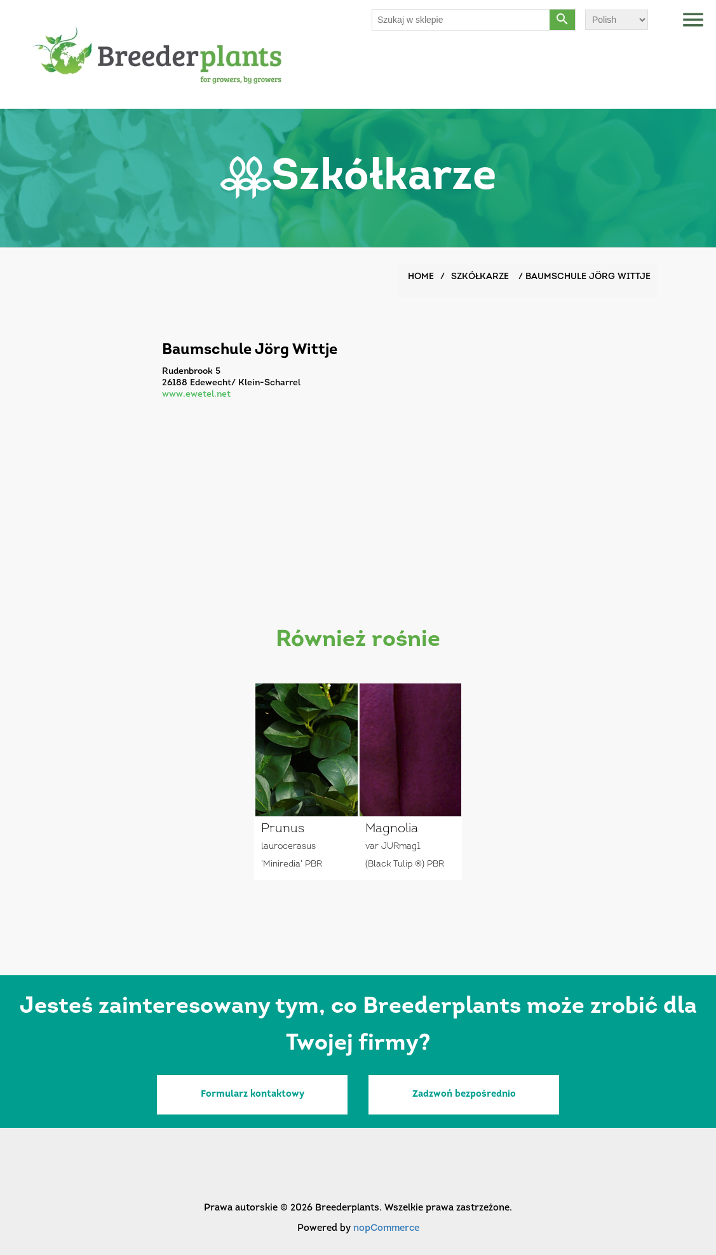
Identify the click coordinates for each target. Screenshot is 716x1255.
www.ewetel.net (196, 394)
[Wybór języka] (616, 20)
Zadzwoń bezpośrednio (464, 1094)
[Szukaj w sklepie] (461, 20)
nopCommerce (386, 1228)
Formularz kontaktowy (252, 1094)
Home (421, 277)
